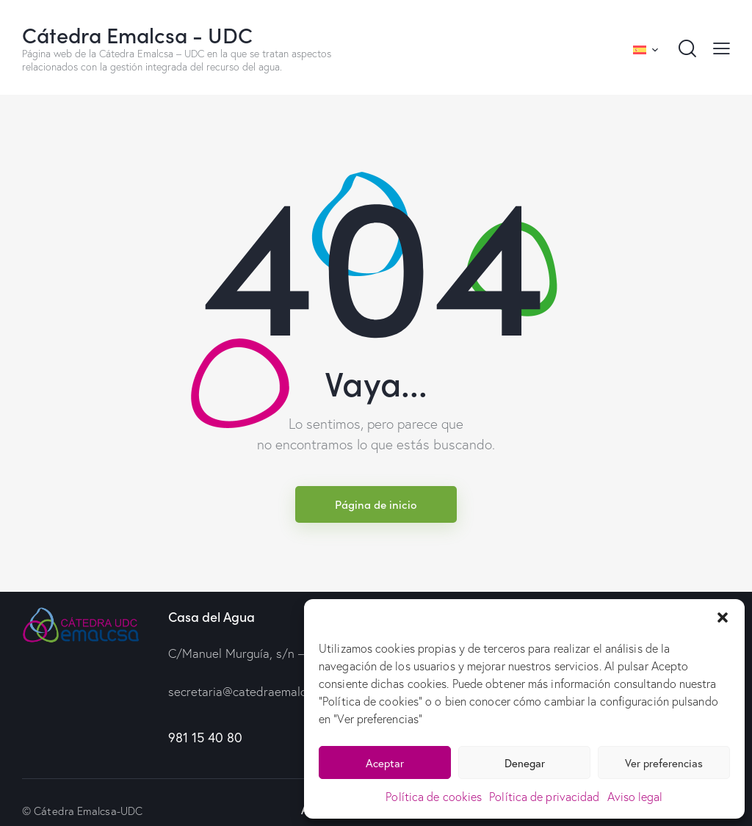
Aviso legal (635, 796)
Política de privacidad (544, 796)
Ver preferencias (664, 763)
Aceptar (385, 763)
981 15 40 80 (205, 737)
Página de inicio (376, 504)
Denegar (525, 763)
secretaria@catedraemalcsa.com (256, 691)
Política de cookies (434, 796)
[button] (722, 617)
